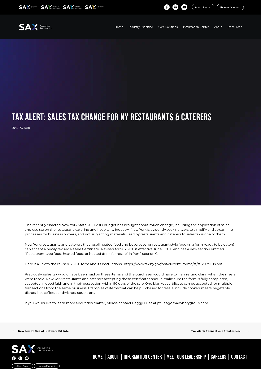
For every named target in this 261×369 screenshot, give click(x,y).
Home (98, 357)
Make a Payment (230, 7)
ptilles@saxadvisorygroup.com (182, 303)
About (113, 357)
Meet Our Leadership (186, 357)
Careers (218, 357)
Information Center (143, 357)
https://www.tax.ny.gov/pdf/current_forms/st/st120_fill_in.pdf (173, 264)
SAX (21, 6)
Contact (239, 357)
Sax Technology (92, 7)
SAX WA (67, 6)
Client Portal (203, 7)
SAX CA (45, 6)
